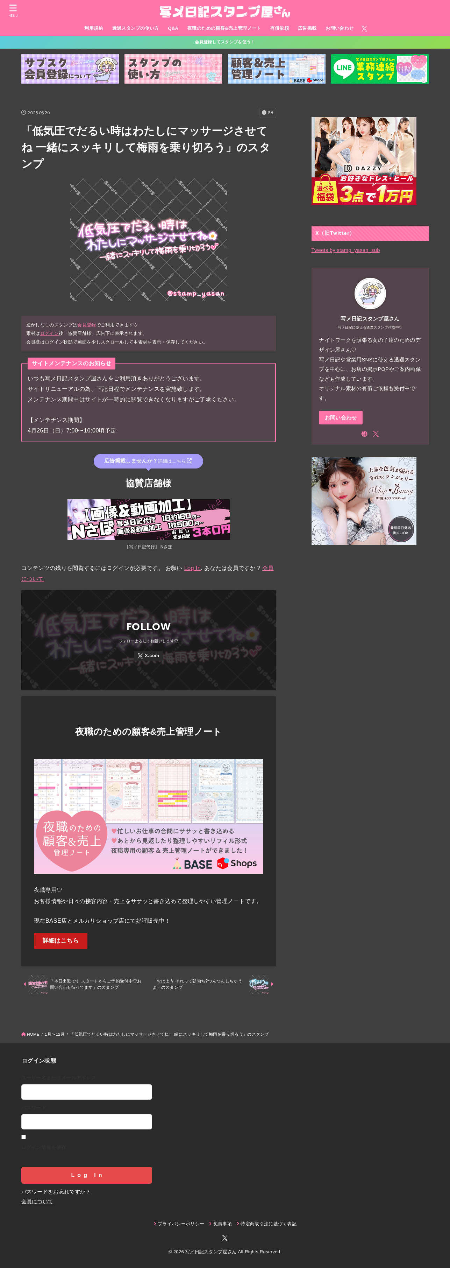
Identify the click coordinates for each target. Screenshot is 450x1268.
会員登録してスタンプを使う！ (225, 42)
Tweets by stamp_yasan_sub (346, 250)
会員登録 (86, 325)
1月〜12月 (55, 1034)
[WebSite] (364, 434)
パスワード (34, 1108)
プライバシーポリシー (181, 1223)
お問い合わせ (339, 28)
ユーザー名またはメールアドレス (59, 1077)
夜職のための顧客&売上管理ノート (224, 28)
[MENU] (12, 11)
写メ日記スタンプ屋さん (211, 1251)
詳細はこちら (61, 941)
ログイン (49, 333)
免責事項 (222, 1223)
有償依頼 (279, 28)
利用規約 (93, 28)
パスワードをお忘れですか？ (56, 1192)
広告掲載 (307, 28)
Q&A (173, 28)
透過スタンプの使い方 (135, 28)
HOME (33, 1034)
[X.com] (364, 29)
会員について (37, 1201)
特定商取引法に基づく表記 (269, 1223)
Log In (192, 568)
